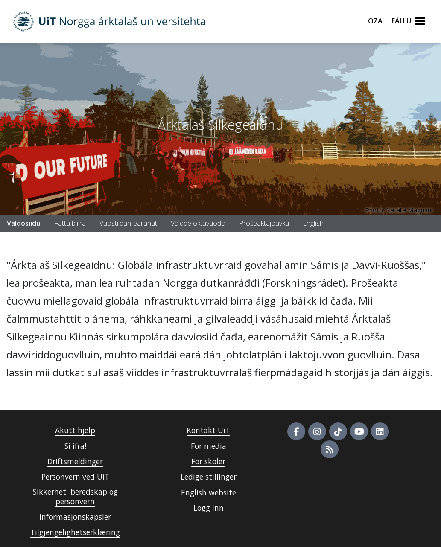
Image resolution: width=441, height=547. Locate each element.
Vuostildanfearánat (128, 223)
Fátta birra (70, 223)
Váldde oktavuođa (198, 223)
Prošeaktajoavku (264, 223)
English (313, 223)
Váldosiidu (24, 223)
